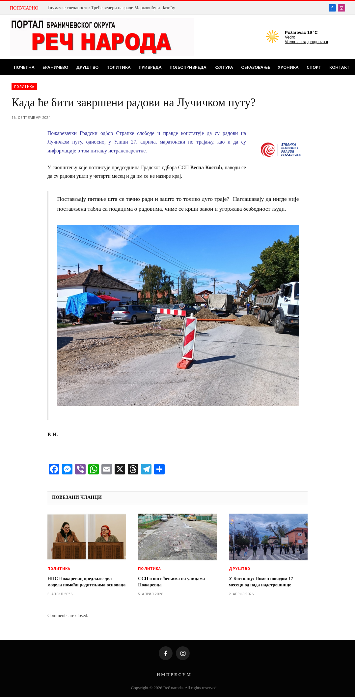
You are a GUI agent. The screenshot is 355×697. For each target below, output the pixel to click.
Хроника (288, 67)
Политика (118, 67)
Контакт (339, 67)
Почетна (24, 67)
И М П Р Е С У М (174, 674)
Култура (223, 67)
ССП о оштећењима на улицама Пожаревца (171, 581)
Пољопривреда (188, 67)
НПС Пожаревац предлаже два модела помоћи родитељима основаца (86, 581)
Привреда (150, 67)
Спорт (314, 67)
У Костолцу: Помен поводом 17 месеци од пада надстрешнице (261, 581)
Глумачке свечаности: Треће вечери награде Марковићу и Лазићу (111, 7)
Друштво (87, 67)
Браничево (55, 67)
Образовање (255, 67)
